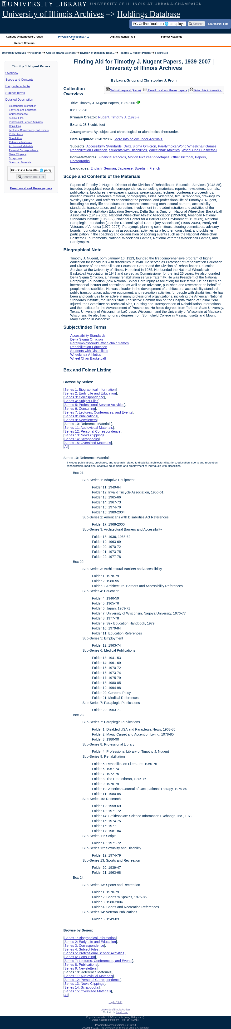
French (154, 168)
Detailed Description (19, 99)
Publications (16, 134)
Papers (200, 157)
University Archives (14, 52)
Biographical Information (22, 105)
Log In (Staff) (116, 1002)
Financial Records (112, 157)
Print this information (206, 90)
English (96, 168)
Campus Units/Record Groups (24, 36)
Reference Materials (20, 142)
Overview (11, 73)
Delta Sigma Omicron (139, 146)
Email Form (122, 1012)
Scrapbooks (15, 158)
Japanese (125, 168)
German (109, 168)
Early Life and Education (23, 109)
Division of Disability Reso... (97, 52)
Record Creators (24, 43)
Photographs (80, 161)
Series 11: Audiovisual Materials (88, 427)
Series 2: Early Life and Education (90, 393)
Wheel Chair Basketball (199, 150)
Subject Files (16, 118)
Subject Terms (15, 93)
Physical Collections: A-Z (73, 36)
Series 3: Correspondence (84, 397)
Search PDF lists (218, 23)
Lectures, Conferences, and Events (29, 130)
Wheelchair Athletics (164, 150)
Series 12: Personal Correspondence (92, 431)
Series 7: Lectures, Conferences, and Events (98, 412)
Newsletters (15, 138)
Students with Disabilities (128, 150)
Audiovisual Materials (21, 146)
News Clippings (17, 154)
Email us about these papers (31, 188)
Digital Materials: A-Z (122, 36)
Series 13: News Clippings (84, 435)
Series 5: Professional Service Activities (94, 405)
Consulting (15, 126)
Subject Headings (171, 36)
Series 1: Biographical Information (90, 389)
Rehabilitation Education (88, 150)
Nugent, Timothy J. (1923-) (118, 117)
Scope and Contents (19, 79)
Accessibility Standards (104, 146)
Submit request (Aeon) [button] (123, 90)
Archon (112, 1025)
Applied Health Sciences (61, 52)
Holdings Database (148, 14)
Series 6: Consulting (79, 408)
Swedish (141, 168)
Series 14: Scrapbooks (81, 439)
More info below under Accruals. (138, 139)
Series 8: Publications (80, 416)
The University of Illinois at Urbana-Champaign (124, 1027)
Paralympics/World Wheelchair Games (187, 146)
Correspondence (18, 113)
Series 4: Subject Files (81, 401)
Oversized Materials (20, 162)
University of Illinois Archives (53, 14)
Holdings (35, 52)
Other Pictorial (182, 157)
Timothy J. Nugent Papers (135, 52)
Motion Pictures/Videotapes (149, 157)
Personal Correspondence (24, 150)
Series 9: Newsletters (80, 420)
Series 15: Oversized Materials (87, 443)
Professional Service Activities (26, 122)
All (66, 447)
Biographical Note (17, 86)
